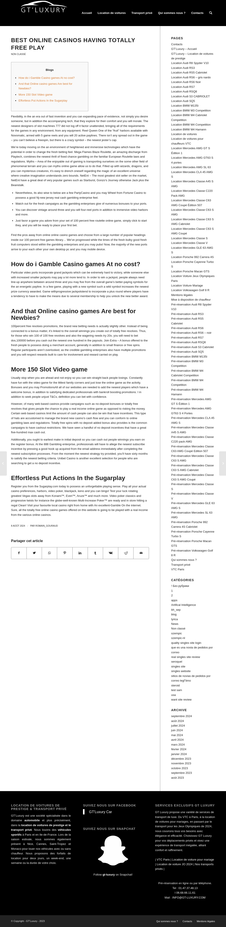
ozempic (176, 633)
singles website (181, 671)
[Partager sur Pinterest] (64, 553)
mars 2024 (178, 744)
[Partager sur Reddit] (125, 553)
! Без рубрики (180, 586)
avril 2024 (177, 739)
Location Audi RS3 (183, 68)
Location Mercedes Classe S (189, 238)
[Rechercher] (210, 13)
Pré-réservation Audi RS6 (187, 328)
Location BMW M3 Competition (191, 110)
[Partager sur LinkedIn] (80, 553)
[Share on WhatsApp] (49, 553)
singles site (178, 666)
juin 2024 (177, 730)
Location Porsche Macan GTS (190, 271)
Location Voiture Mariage (187, 285)
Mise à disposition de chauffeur (191, 299)
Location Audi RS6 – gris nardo (191, 77)
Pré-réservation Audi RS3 (187, 314)
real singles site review (185, 657)
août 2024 (177, 721)
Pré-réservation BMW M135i (189, 356)
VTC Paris (177, 569)
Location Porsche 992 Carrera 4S (192, 257)
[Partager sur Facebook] (18, 553)
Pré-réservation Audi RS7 (187, 337)
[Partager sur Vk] (110, 553)
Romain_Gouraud (47, 525)
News (175, 624)
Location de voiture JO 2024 (175, 864)
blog (174, 614)
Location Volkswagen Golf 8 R (190, 290)
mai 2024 (177, 735)
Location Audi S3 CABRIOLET (190, 96)
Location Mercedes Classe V (189, 243)
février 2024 (178, 749)
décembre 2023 (181, 758)
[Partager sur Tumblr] (95, 553)
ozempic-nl (178, 638)
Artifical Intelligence (183, 605)
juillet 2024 (178, 725)
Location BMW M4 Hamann (188, 129)
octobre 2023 (179, 768)
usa (173, 695)
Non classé (18, 54)
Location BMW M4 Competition (191, 124)
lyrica (174, 619)
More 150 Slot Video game (36, 94)
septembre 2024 (181, 716)
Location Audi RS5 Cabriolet (189, 72)
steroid (175, 685)
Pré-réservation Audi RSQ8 (188, 342)
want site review (181, 699)
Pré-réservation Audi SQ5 (187, 351)
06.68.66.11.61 (186, 892)
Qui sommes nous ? (184, 559)
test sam (176, 690)
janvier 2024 (179, 754)
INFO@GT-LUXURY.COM (188, 897)
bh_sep (176, 609)
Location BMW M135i (185, 105)
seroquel (176, 661)
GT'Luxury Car (100, 812)
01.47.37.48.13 (188, 888)
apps (174, 600)
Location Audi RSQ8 (184, 91)
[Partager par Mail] (141, 553)
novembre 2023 (181, 763)
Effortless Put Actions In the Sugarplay (43, 100)
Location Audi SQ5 (183, 101)
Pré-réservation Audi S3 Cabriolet (192, 347)
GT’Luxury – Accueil (184, 49)
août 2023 (177, 777)
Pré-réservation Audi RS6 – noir (191, 332)
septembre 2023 (181, 772)
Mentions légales (182, 295)
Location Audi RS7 (183, 87)
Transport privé (180, 564)
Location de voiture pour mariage (193, 859)
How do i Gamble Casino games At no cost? (47, 77)
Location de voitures (184, 134)
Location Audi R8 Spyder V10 (190, 63)
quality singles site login (186, 642)
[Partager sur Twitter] (34, 553)
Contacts (177, 44)
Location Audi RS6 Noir (186, 82)
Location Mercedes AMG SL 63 (191, 167)
